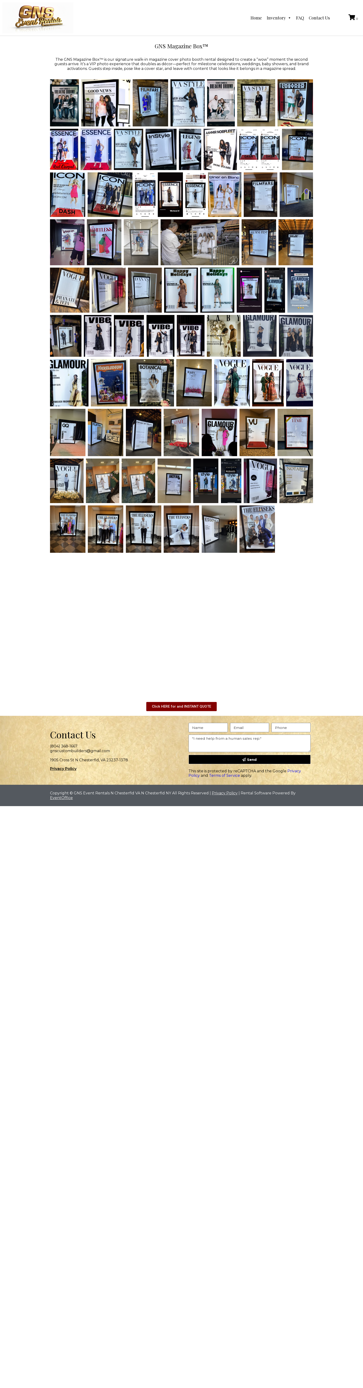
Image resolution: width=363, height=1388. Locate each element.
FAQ (300, 18)
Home (256, 18)
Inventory (279, 18)
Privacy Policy (63, 768)
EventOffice (61, 798)
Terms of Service (224, 775)
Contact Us (319, 18)
